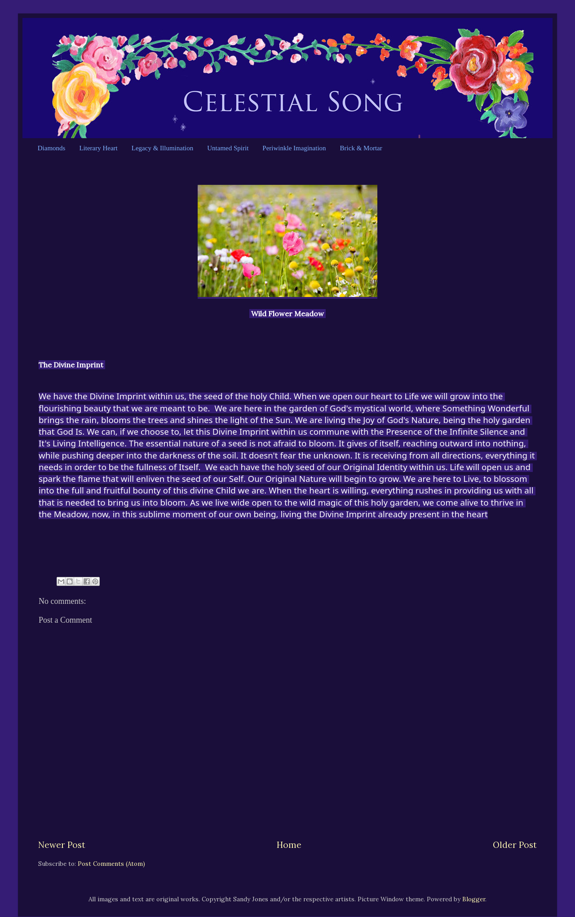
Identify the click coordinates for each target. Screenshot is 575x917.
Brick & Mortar (361, 148)
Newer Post (61, 844)
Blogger (473, 899)
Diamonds (52, 148)
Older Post (515, 844)
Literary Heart (98, 148)
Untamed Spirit (227, 148)
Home (289, 844)
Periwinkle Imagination (294, 148)
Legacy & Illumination (162, 148)
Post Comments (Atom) (111, 864)
